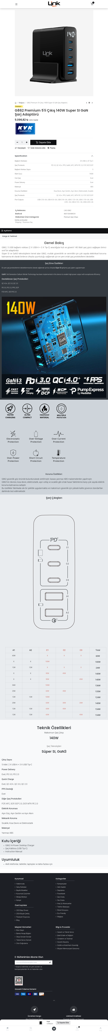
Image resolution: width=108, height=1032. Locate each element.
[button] (50, 962)
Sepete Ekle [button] (43, 142)
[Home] (7, 1028)
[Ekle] (26, 142)
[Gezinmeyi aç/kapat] (16, 4)
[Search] (31, 1028)
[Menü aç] (54, 1028)
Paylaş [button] (51, 148)
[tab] (54, 236)
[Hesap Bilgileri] (100, 1028)
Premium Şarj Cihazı (71, 217)
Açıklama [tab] (6, 231)
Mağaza (21, 103)
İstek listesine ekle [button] (36, 148)
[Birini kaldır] (17, 142)
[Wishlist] (77, 1028)
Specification (21, 156)
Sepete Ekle (63, 1023)
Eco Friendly (61, 913)
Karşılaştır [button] (20, 148)
